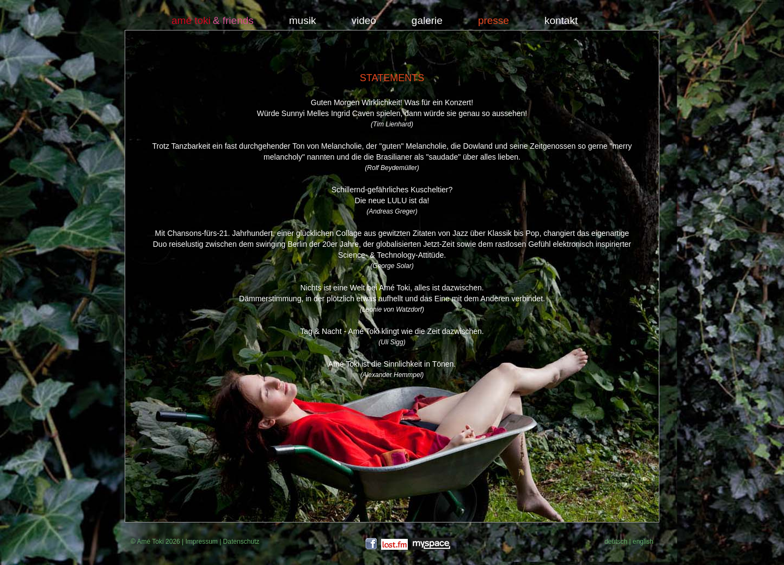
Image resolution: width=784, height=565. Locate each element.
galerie (427, 20)
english (643, 541)
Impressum (201, 541)
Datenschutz (241, 541)
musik (302, 20)
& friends (233, 20)
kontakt (561, 20)
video (363, 20)
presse (493, 20)
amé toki (191, 20)
